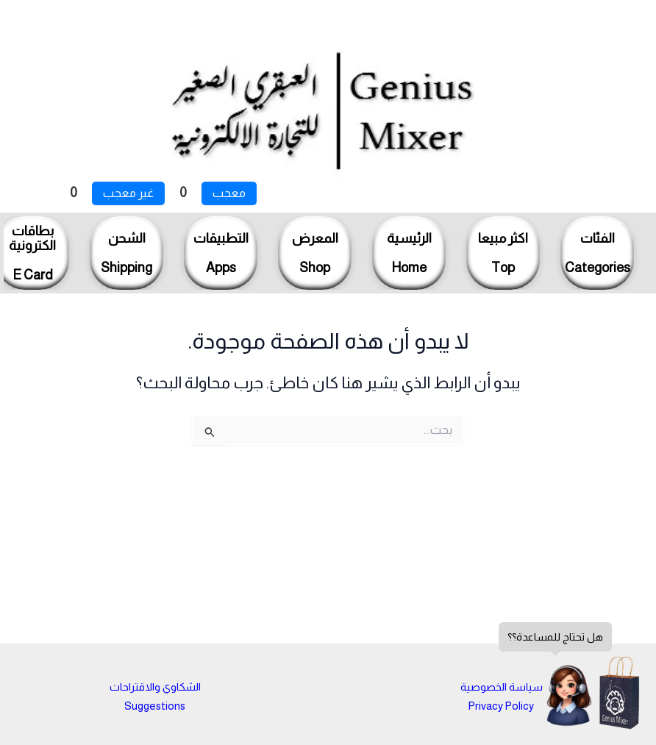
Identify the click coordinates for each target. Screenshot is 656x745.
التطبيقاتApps (221, 253)
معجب (229, 193)
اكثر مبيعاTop (503, 253)
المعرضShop (315, 253)
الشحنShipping (126, 253)
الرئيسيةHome (409, 253)
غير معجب (128, 193)
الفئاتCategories (597, 253)
